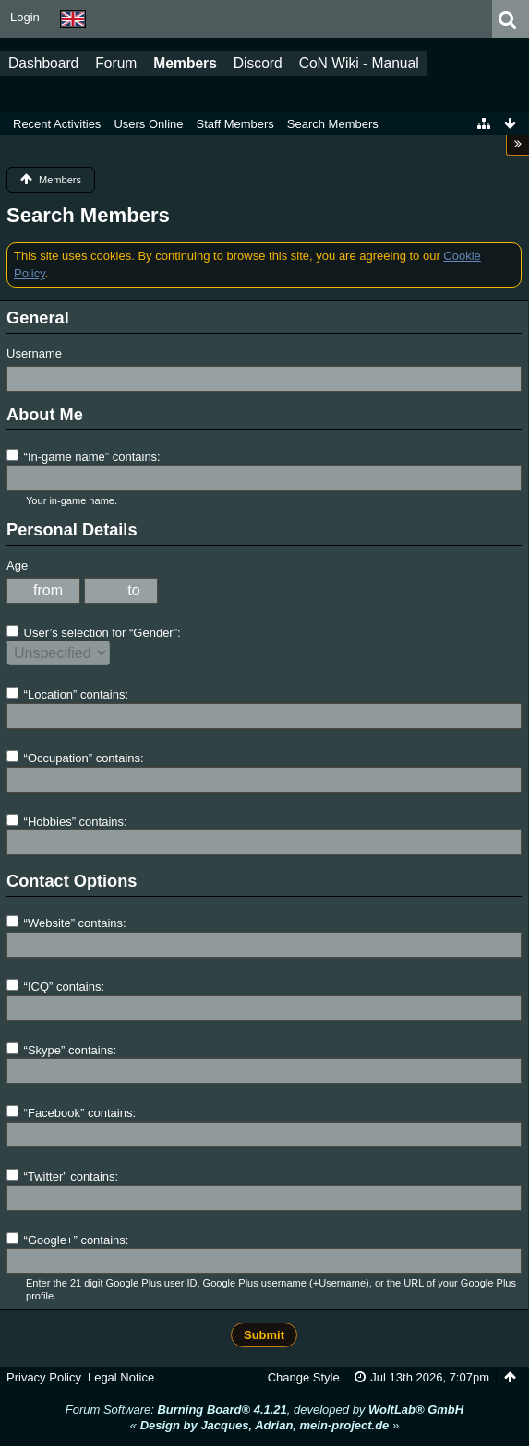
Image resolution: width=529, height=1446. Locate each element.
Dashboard (43, 63)
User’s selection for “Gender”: (93, 632)
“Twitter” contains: (62, 1176)
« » (264, 1425)
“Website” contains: (66, 922)
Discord (258, 63)
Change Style (304, 1377)
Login (25, 17)
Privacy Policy (43, 1377)
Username (34, 353)
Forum (116, 63)
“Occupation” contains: (75, 757)
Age (17, 565)
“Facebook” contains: (71, 1112)
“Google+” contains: (67, 1239)
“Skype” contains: (61, 1049)
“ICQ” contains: (55, 986)
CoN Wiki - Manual (359, 63)
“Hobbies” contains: (66, 821)
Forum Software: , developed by (264, 1410)
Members (184, 63)
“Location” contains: (67, 694)
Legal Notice (121, 1377)
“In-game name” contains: (83, 456)
